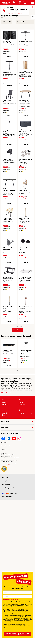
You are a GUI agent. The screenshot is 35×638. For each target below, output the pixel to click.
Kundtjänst (5, 421)
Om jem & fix (5, 427)
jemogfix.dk (6, 484)
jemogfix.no (6, 481)
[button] (17, 370)
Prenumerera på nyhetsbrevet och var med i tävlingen (17, 634)
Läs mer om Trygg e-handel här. (9, 463)
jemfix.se (5, 477)
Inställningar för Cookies (10, 488)
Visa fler (16, 330)
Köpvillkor (4, 443)
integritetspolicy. (23, 622)
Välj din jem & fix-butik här (14, 13)
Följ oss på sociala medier (10, 433)
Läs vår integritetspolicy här (10, 599)
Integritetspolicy (6, 446)
